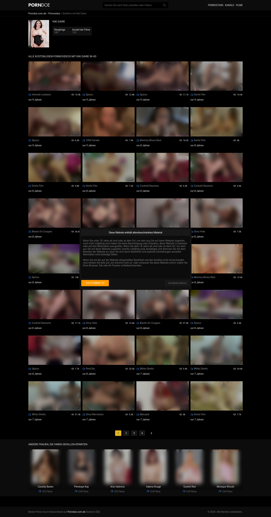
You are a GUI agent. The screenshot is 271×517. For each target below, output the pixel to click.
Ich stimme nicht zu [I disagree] (177, 283)
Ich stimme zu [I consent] (95, 283)
